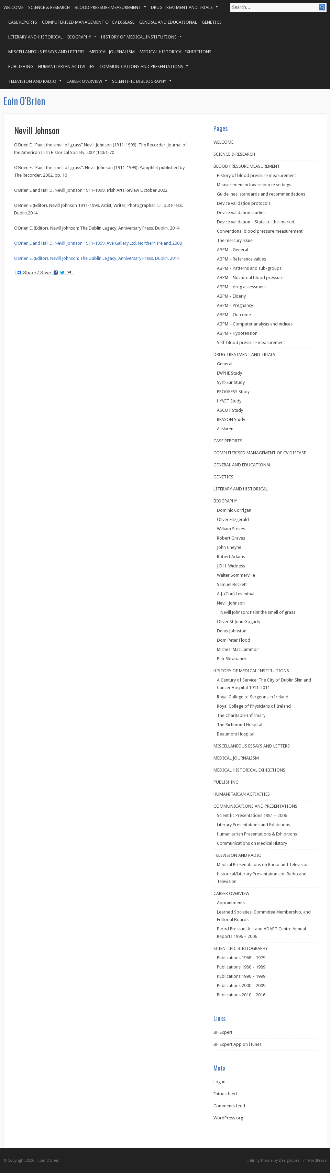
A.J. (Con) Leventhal (235, 593)
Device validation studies (241, 212)
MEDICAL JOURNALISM (112, 51)
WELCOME (13, 7)
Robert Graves (231, 538)
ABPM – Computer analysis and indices (255, 324)
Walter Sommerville (236, 575)
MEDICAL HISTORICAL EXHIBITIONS (175, 51)
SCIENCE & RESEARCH (49, 7)
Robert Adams (231, 556)
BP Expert (222, 1032)
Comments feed (229, 1105)
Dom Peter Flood (233, 640)
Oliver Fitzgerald (233, 519)
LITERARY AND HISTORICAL (35, 37)
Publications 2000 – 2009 (241, 985)
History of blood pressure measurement (256, 175)
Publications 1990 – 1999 (241, 976)
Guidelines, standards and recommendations (261, 194)
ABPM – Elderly (231, 296)
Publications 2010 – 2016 (241, 994)
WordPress (317, 1160)
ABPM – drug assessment (241, 286)
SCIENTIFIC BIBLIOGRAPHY (139, 81)
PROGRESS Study (233, 391)
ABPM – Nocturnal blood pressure (250, 277)
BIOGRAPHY (79, 37)
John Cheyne (229, 547)
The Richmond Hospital (239, 724)
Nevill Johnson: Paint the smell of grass (257, 612)
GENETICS (212, 22)
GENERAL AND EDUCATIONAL (168, 22)
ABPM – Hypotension (237, 333)
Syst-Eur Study (231, 382)
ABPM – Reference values (241, 259)
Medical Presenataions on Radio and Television (263, 864)
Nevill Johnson (231, 603)
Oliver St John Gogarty (238, 621)
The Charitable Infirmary (241, 715)
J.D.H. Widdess (231, 565)
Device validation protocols (244, 203)
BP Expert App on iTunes (237, 1044)
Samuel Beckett (232, 584)
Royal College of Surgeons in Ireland (252, 696)
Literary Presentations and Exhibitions (253, 824)
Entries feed (225, 1093)
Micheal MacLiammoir (238, 649)
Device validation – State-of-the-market (255, 221)
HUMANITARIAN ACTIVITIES (66, 66)
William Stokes (231, 528)
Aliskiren (225, 428)
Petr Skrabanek (231, 658)
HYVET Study (229, 400)
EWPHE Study (229, 373)
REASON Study (231, 419)
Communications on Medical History (252, 843)
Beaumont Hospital (235, 734)
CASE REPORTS (22, 22)
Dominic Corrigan (234, 510)
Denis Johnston (231, 630)
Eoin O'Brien (24, 101)
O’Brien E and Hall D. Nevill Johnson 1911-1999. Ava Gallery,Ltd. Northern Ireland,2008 (98, 243)
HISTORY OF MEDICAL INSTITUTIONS (139, 37)
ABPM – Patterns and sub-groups (249, 268)
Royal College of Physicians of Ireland (254, 706)
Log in (219, 1081)
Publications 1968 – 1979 (241, 957)
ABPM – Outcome (234, 314)
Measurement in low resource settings (254, 184)
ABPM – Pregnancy (235, 305)
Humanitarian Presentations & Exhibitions (257, 834)
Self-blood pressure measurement (251, 342)
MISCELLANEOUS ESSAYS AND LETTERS (46, 51)
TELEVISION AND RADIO (32, 81)
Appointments (231, 902)
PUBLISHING (20, 66)
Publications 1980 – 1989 (241, 967)
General (224, 363)
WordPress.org (228, 1117)
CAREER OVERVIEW (84, 81)
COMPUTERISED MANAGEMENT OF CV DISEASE (88, 22)
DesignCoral (289, 1160)
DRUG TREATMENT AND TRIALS (182, 7)
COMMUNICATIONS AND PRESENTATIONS (141, 66)
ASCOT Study (230, 410)
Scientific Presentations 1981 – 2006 (252, 815)
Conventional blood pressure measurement (259, 231)
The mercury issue (235, 240)
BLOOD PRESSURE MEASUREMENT (108, 7)
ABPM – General (232, 249)
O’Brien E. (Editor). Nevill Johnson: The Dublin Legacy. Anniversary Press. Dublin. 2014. (97, 258)
